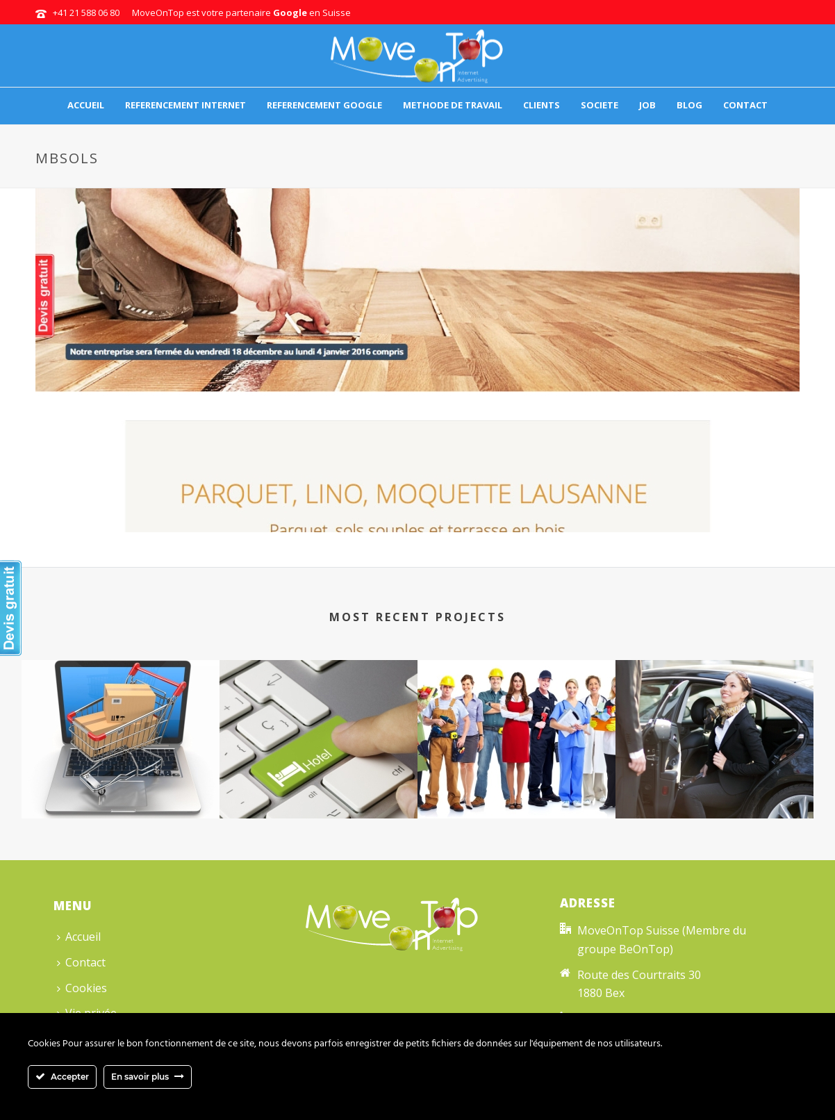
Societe (599, 105)
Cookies (82, 988)
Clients (541, 105)
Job (647, 105)
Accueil (85, 105)
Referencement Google (324, 105)
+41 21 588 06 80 (86, 12)
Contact (745, 105)
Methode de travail (452, 105)
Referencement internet (185, 105)
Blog (689, 105)
